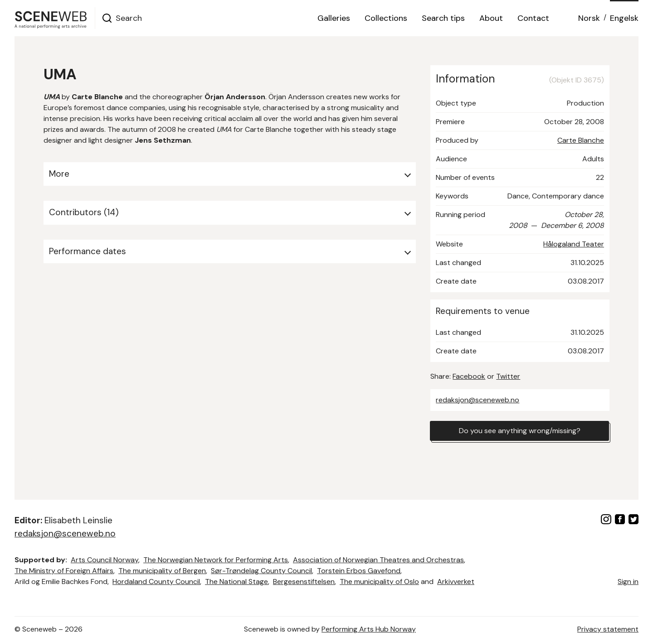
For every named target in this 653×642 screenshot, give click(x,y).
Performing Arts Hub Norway (369, 629)
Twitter (508, 376)
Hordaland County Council (156, 581)
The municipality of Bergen (162, 570)
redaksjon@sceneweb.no (477, 400)
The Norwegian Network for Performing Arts (215, 560)
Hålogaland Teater (573, 244)
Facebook (469, 376)
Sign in (628, 581)
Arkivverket (455, 581)
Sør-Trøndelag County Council (261, 570)
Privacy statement (607, 629)
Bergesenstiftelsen (304, 581)
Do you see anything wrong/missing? (519, 430)
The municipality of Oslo (379, 581)
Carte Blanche (580, 140)
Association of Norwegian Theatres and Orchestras (378, 560)
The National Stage (236, 581)
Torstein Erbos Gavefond (358, 570)
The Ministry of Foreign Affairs (64, 570)
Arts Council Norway (104, 560)
